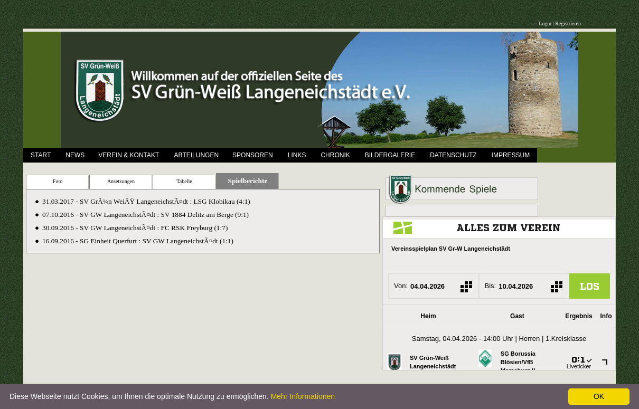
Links (297, 155)
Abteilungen (196, 155)
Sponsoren (252, 155)
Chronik (335, 155)
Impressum (511, 155)
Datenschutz (453, 155)
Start (41, 155)
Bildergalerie (390, 155)
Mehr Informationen (303, 396)
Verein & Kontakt (128, 155)
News (74, 155)
